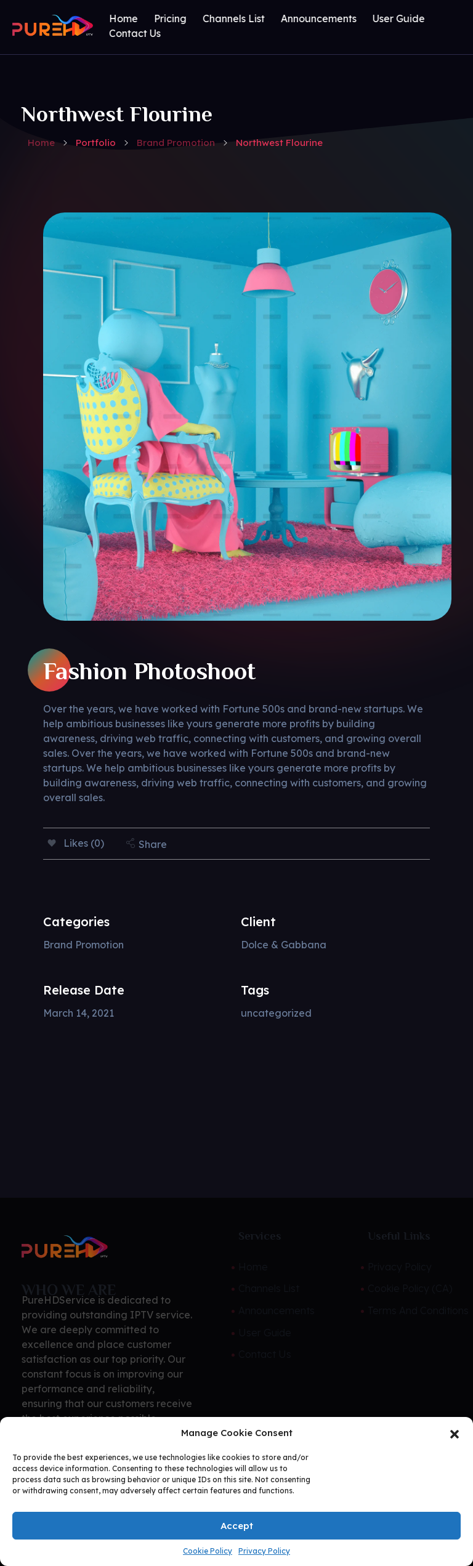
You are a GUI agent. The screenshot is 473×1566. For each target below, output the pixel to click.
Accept (236, 1526)
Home (41, 142)
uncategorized (276, 1013)
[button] (454, 1433)
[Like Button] (51, 843)
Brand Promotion (176, 142)
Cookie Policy (207, 1551)
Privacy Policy (264, 1551)
